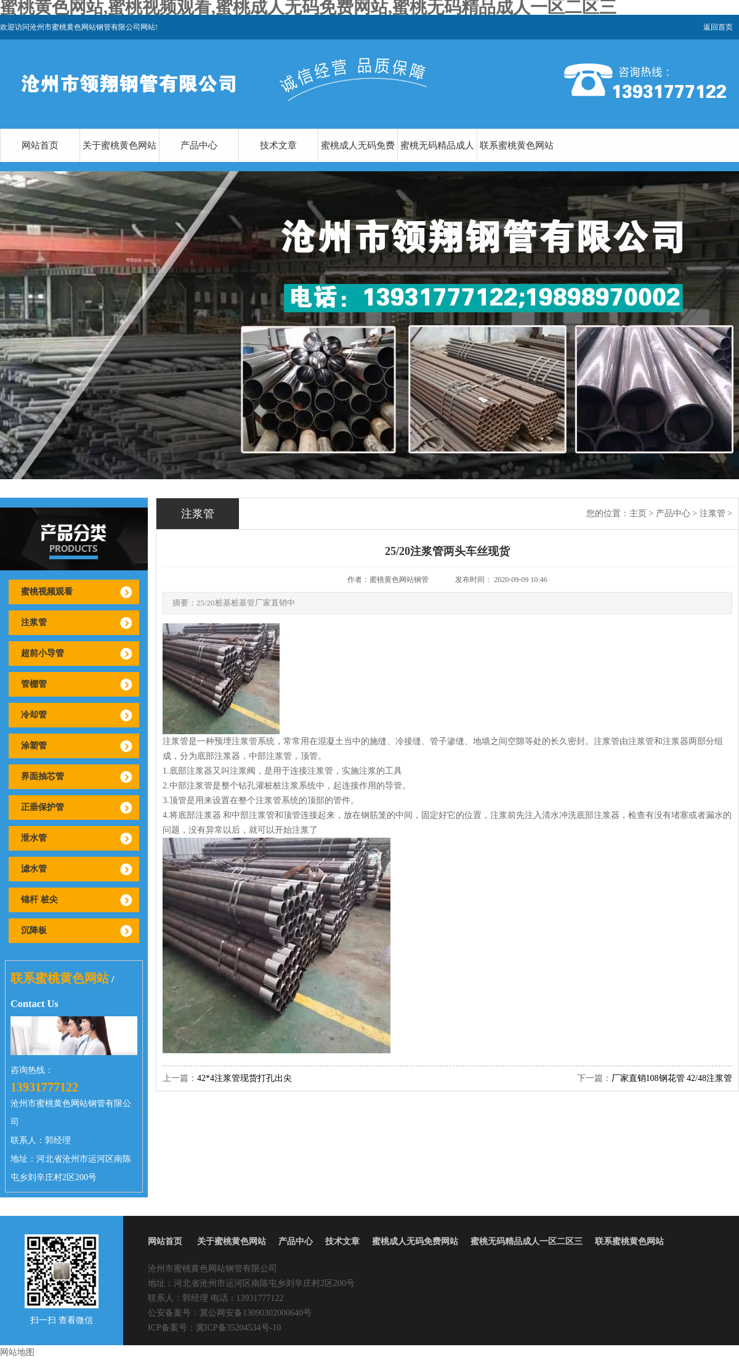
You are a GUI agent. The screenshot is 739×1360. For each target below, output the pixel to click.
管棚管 (34, 684)
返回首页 (718, 27)
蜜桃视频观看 (47, 591)
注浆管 (34, 622)
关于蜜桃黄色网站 (119, 145)
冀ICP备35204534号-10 (238, 1327)
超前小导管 (42, 653)
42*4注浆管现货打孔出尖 (244, 1078)
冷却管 (34, 714)
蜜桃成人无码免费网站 (358, 162)
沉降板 (34, 930)
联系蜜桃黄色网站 (517, 145)
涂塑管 (34, 745)
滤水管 (34, 868)
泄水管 (34, 838)
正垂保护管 (42, 807)
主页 (638, 513)
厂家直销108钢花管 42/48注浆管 (672, 1078)
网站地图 (17, 1352)
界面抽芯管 (42, 776)
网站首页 (40, 145)
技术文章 (278, 145)
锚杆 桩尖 (39, 899)
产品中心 (198, 145)
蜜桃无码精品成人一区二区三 (437, 162)
